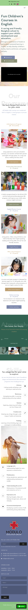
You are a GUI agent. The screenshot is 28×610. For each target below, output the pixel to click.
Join (23, 544)
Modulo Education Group (9, 605)
